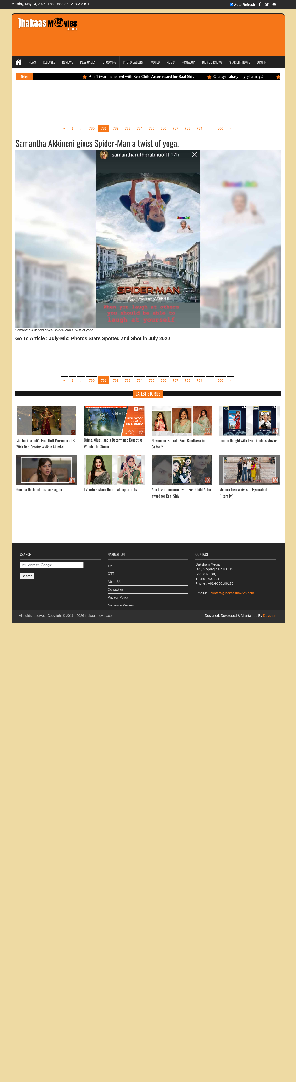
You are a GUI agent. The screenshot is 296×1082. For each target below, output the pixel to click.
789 (203, 150)
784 (139, 150)
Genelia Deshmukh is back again (39, 512)
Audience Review (121, 624)
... (76, 150)
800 (226, 150)
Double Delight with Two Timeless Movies (248, 462)
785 (152, 150)
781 (101, 150)
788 (190, 150)
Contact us (116, 608)
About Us (115, 600)
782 (113, 150)
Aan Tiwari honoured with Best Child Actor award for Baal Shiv (198, 76)
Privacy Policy (118, 616)
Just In (261, 62)
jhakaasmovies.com (99, 638)
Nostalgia (188, 62)
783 (126, 150)
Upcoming (109, 62)
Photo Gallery (133, 62)
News (32, 62)
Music (171, 62)
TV (110, 584)
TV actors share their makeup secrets (110, 512)
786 (165, 150)
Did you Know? (212, 62)
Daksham (269, 638)
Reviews (67, 62)
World (155, 62)
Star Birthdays (239, 62)
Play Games (88, 62)
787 (177, 150)
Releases (49, 62)
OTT (111, 592)
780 (88, 150)
